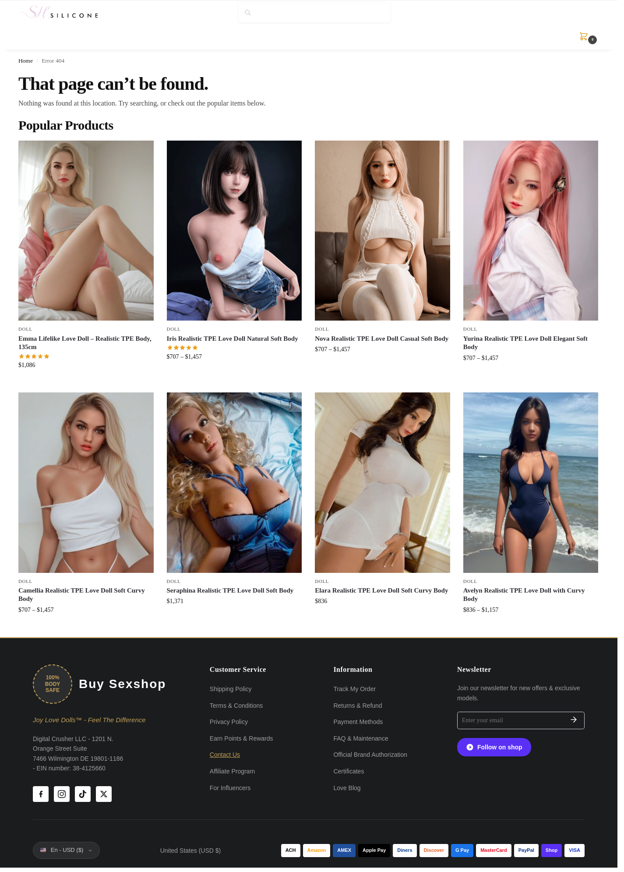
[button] (585, 36)
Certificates (348, 771)
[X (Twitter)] (104, 794)
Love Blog (346, 787)
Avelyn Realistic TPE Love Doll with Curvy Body (524, 595)
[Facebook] (41, 794)
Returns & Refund (357, 705)
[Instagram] (62, 794)
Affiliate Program (232, 771)
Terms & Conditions (236, 705)
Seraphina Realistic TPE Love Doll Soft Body (230, 590)
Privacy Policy (229, 721)
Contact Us (225, 754)
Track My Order (354, 688)
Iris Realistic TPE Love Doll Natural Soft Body (232, 338)
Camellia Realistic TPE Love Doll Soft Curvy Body (81, 595)
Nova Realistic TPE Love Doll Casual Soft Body (381, 338)
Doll (25, 329)
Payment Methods (358, 721)
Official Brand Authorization (370, 754)
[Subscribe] (573, 720)
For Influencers (230, 787)
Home (25, 60)
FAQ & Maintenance (360, 738)
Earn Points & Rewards (241, 738)
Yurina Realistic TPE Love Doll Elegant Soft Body (525, 343)
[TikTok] (83, 794)
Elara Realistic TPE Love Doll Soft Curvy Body (381, 590)
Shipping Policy (231, 688)
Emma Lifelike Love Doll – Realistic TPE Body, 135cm (85, 343)
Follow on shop (494, 747)
